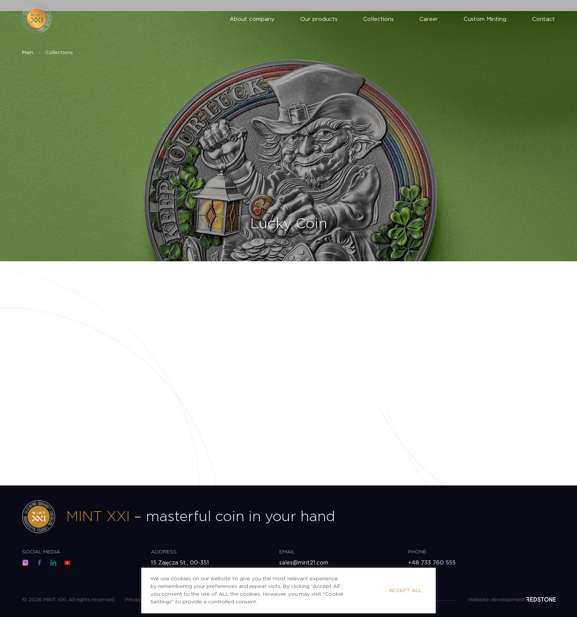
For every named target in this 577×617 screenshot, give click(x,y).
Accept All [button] (405, 591)
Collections (378, 19)
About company (252, 19)
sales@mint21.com (303, 562)
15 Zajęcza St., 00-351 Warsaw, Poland (180, 566)
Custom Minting (485, 19)
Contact (543, 19)
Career (429, 19)
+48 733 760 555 (432, 562)
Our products (318, 19)
